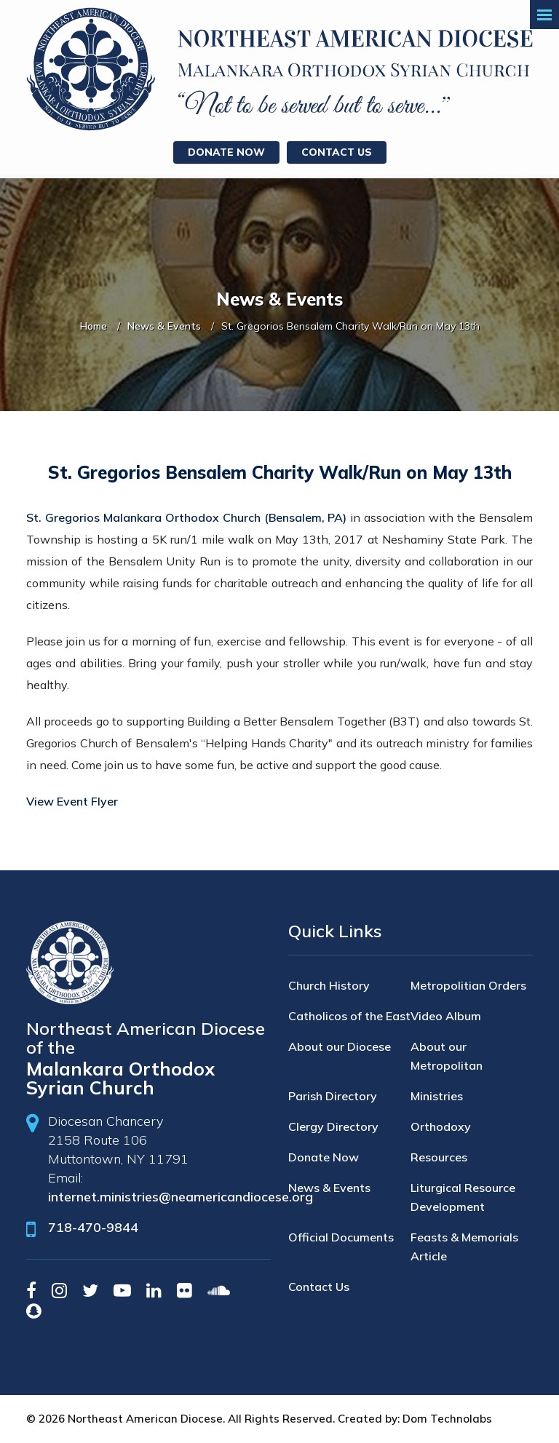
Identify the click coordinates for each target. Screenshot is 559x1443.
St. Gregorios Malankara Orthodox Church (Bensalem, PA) (186, 517)
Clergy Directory (333, 1126)
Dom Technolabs (447, 1419)
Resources (439, 1157)
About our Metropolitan (447, 1056)
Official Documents (341, 1237)
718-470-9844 (93, 1227)
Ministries (437, 1096)
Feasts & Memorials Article (464, 1246)
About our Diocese (339, 1046)
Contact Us (336, 152)
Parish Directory (332, 1096)
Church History (329, 985)
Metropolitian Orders (468, 985)
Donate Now (226, 152)
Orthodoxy (441, 1126)
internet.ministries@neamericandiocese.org (180, 1196)
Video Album (446, 1016)
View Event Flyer (72, 801)
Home (93, 326)
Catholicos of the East (349, 1016)
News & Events (164, 326)
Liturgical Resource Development (463, 1197)
